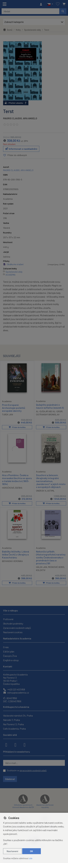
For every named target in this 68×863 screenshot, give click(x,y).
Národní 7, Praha (11, 719)
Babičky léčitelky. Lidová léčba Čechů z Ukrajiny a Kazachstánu (15, 554)
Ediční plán (8, 651)
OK (31, 851)
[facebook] (6, 744)
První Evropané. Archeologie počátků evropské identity (13, 407)
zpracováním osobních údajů (33, 770)
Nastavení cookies (13, 632)
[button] (50, 4)
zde (30, 858)
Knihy (18, 29)
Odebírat (10, 778)
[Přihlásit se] (41, 4)
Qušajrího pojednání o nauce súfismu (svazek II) (50, 406)
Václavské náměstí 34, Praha (18, 715)
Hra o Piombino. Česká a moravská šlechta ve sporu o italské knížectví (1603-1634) (17, 480)
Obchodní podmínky (13, 623)
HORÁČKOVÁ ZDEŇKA (12, 488)
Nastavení (12, 851)
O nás (6, 647)
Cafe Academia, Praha (14, 728)
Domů (7, 29)
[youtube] (24, 744)
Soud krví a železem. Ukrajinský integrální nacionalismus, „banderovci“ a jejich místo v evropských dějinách (51, 481)
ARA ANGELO (30, 118)
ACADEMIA (11, 274)
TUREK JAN (7, 414)
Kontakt (7, 666)
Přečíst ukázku (16, 103)
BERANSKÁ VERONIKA (12, 561)
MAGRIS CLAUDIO (12, 118)
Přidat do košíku (17, 427)
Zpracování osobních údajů (17, 627)
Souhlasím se (27, 770)
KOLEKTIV (40, 570)
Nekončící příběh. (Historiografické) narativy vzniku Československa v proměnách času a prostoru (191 (51, 557)
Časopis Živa (10, 655)
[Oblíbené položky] (58, 4)
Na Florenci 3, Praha (13, 724)
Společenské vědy (32, 29)
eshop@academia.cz (16, 692)
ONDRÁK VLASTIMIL (45, 491)
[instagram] (15, 744)
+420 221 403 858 (14, 689)
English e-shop (11, 660)
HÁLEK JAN (41, 567)
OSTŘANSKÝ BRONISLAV (47, 414)
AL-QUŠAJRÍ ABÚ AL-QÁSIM (49, 411)
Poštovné (8, 619)
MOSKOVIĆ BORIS (56, 567)
